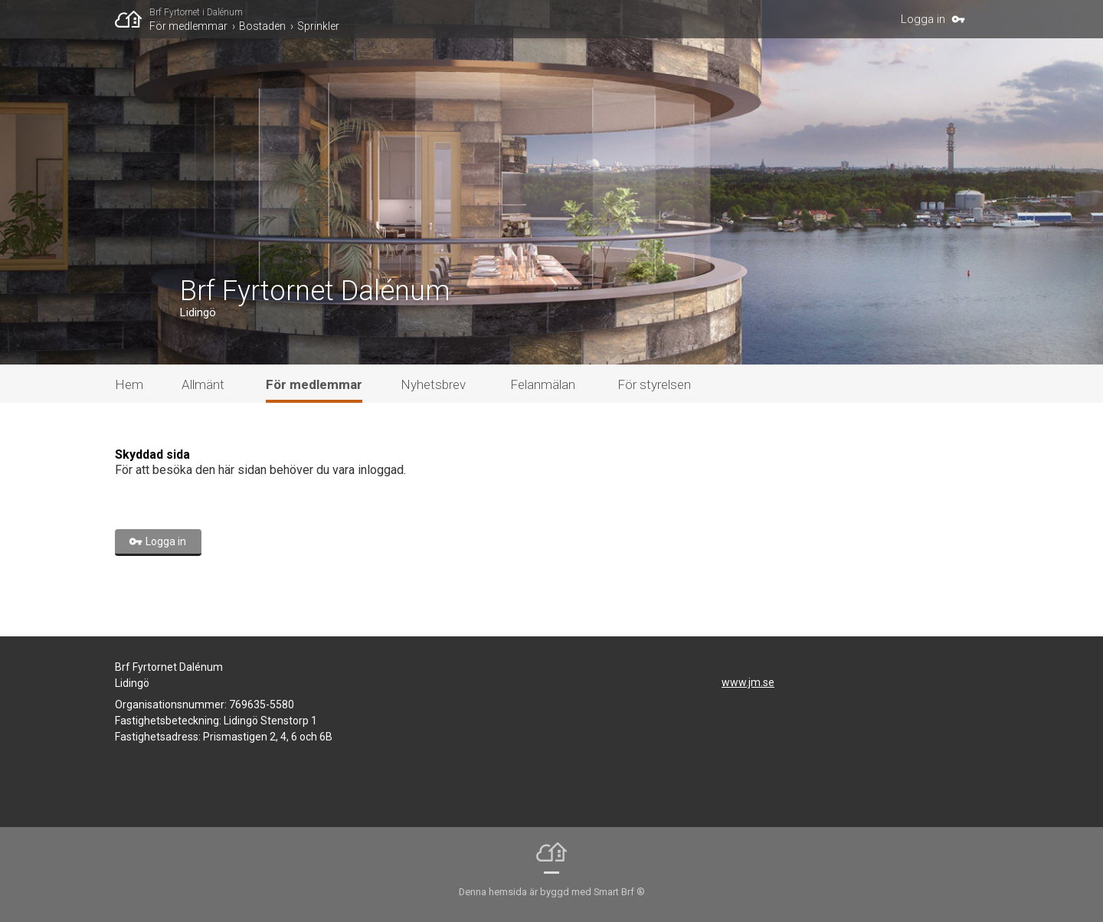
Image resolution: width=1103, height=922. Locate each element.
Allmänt (203, 384)
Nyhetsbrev (433, 384)
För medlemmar (188, 26)
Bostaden (262, 26)
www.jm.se (748, 682)
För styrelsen (654, 384)
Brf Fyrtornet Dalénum (315, 291)
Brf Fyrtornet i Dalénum (196, 12)
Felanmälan (542, 384)
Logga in (923, 19)
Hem (129, 384)
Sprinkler (318, 26)
